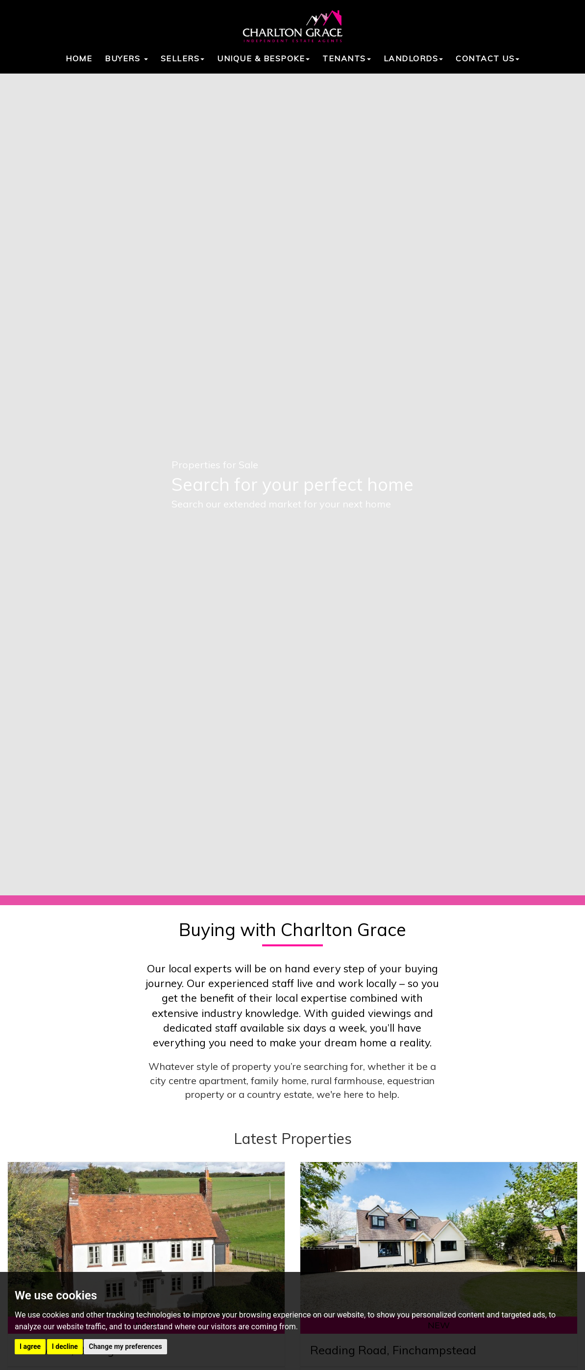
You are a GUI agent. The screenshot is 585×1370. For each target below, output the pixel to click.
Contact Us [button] (487, 58)
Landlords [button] (413, 58)
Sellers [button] (183, 58)
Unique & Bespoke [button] (263, 58)
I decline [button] (65, 1346)
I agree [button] (30, 1346)
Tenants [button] (346, 58)
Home (79, 58)
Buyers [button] (126, 58)
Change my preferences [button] (125, 1346)
